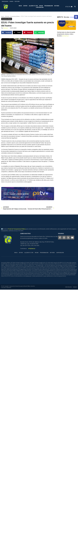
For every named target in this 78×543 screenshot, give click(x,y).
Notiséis (56, 5)
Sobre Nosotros (5, 1)
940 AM (41, 5)
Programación (48, 5)
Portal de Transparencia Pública (17, 229)
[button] (76, 17)
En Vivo (25, 5)
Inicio (20, 5)
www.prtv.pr (65, 36)
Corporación (39, 7)
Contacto (11, 1)
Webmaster (8, 287)
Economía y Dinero (15, 16)
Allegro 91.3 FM (33, 5)
